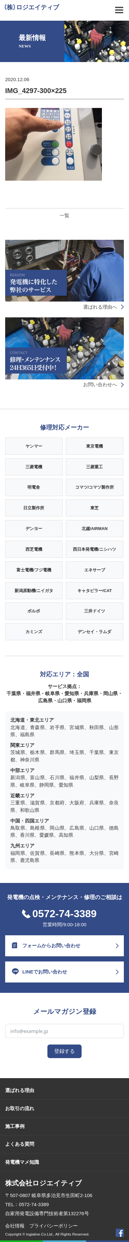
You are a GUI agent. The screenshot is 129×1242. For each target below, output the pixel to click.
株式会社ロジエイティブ (43, 1183)
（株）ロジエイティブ (31, 7)
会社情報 (15, 1225)
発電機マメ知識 (22, 1162)
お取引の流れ (19, 1108)
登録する (64, 1051)
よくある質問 (19, 1144)
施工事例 (15, 1126)
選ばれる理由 (19, 1090)
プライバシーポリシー (53, 1225)
